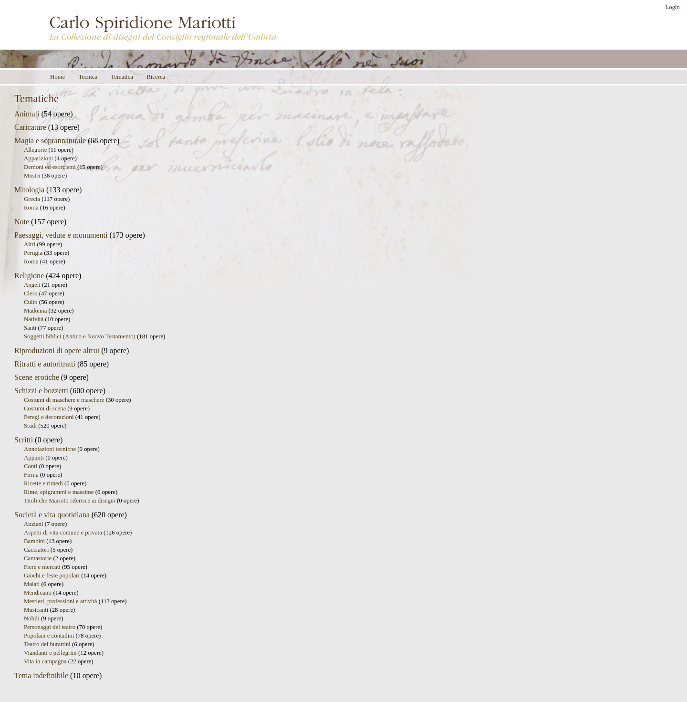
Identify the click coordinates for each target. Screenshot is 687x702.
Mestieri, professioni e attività (60, 601)
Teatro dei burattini (47, 644)
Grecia (32, 199)
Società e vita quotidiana (52, 515)
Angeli (32, 285)
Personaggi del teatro (49, 627)
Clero (30, 293)
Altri (29, 244)
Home (57, 76)
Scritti (23, 440)
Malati (32, 584)
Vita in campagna (45, 661)
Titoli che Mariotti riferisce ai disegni (69, 500)
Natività (33, 319)
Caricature (30, 127)
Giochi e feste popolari (52, 575)
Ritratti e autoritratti (44, 364)
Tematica (122, 76)
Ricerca (155, 76)
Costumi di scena (45, 408)
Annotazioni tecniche (50, 449)
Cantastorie (38, 558)
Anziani (33, 524)
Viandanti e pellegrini (50, 653)
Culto (30, 302)
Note (21, 222)
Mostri (32, 175)
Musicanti (36, 610)
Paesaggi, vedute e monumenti (61, 235)
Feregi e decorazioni (48, 417)
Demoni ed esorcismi (50, 167)
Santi (30, 328)
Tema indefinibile (41, 675)
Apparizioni (38, 158)
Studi (30, 425)
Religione (29, 276)
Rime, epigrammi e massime (59, 492)
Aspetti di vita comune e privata (63, 532)
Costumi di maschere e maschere (64, 400)
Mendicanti (38, 592)
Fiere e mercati (42, 567)
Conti (30, 466)
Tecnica (87, 76)
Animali (26, 114)
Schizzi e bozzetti (41, 391)
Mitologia (29, 190)
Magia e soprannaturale (50, 140)
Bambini (34, 541)
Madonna (35, 310)
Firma (31, 474)
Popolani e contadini (49, 635)
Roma (31, 207)
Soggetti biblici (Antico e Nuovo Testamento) (79, 336)
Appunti (34, 457)
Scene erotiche (36, 377)
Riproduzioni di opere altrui (56, 350)
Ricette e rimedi (43, 483)
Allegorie (35, 150)
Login (672, 7)
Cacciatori (36, 549)
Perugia (33, 253)
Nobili (32, 618)
